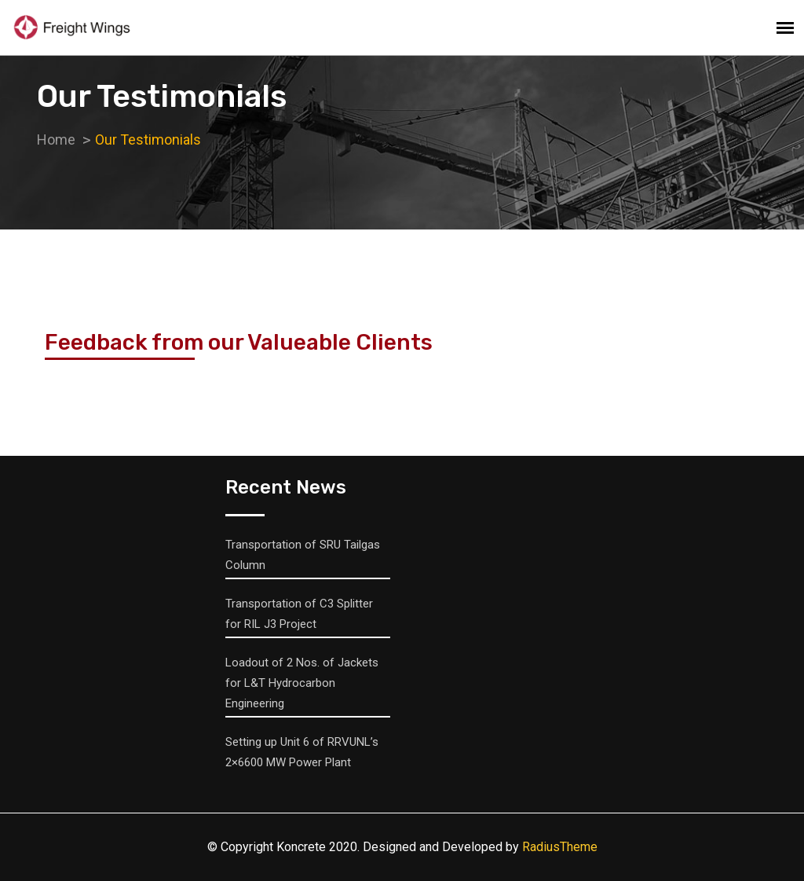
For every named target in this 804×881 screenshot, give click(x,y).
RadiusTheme (560, 846)
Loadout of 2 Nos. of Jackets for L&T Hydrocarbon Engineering (301, 682)
